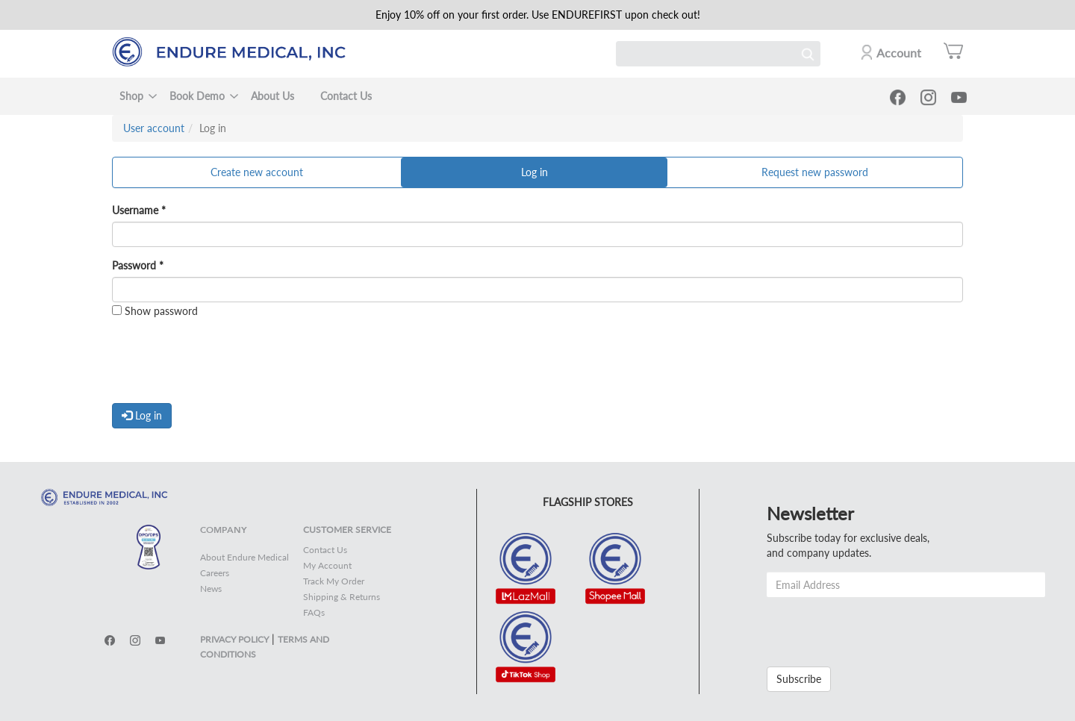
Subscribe (798, 678)
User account (153, 128)
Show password (155, 311)
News (211, 588)
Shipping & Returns (341, 596)
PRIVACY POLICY (234, 639)
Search (807, 53)
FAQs (314, 612)
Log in (550, 176)
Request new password (814, 172)
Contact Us (346, 96)
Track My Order (333, 581)
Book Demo (197, 96)
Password (137, 265)
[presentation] (225, 363)
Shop (131, 96)
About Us (272, 96)
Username (139, 210)
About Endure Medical (244, 557)
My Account (327, 565)
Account (898, 53)
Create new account (257, 172)
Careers (214, 572)
